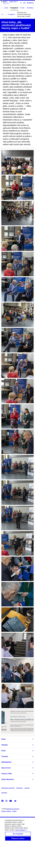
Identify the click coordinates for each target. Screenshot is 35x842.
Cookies (14, 811)
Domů (3, 739)
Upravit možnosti (21, 831)
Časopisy (4, 756)
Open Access (6, 768)
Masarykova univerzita (7, 788)
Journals (26, 788)
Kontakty (30, 8)
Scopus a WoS (6, 773)
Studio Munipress (7, 779)
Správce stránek (6, 811)
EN (24, 3)
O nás (22, 8)
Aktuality (4, 745)
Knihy (3, 750)
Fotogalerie (14, 8)
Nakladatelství (6, 762)
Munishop (4, 792)
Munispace (19, 788)
